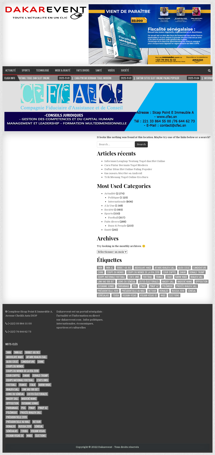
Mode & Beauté (62, 70)
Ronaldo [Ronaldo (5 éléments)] (164, 291)
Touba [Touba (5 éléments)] (116, 295)
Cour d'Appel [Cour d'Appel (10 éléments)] (169, 272)
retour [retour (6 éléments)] (152, 291)
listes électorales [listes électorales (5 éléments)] (149, 281)
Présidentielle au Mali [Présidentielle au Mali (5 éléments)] (133, 291)
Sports (26, 70)
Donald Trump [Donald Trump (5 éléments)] (197, 272)
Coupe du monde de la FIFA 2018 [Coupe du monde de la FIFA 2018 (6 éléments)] (143, 272)
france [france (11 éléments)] (159, 277)
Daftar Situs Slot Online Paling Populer (128, 169)
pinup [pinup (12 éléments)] (143, 286)
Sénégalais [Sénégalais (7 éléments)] (103, 295)
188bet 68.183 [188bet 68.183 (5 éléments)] (124, 267)
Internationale (117, 201)
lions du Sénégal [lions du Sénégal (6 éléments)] (126, 281)
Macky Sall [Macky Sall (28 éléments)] (168, 281)
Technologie (42, 70)
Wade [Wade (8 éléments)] (163, 295)
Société (125, 70)
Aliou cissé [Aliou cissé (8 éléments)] (184, 267)
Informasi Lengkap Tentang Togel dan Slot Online (134, 161)
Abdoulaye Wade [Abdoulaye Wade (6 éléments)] (143, 267)
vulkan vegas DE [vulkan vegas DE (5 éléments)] (148, 295)
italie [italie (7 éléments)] (169, 277)
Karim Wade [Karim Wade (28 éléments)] (181, 277)
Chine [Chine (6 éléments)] (100, 272)
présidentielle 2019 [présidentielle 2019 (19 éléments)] (108, 291)
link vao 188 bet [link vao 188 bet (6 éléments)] (106, 281)
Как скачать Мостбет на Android (123, 173)
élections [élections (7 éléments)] (174, 295)
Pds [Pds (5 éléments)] (135, 286)
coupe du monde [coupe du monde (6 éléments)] (115, 272)
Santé (99, 70)
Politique (113, 197)
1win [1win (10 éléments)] (100, 267)
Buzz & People (117, 225)
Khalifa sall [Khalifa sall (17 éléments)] (197, 277)
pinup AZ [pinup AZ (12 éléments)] (154, 286)
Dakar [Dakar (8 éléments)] (183, 272)
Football (113, 217)
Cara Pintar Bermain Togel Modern (126, 165)
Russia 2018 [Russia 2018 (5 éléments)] (178, 291)
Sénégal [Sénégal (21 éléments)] (192, 291)
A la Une (109, 205)
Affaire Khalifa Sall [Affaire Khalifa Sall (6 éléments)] (165, 267)
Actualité (10, 70)
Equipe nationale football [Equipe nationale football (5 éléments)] (111, 277)
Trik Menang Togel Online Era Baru (126, 177)
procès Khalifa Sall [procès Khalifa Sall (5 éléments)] (186, 286)
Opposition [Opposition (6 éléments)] (201, 281)
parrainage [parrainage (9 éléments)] (123, 286)
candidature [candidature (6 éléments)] (199, 267)
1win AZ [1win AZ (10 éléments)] (109, 267)
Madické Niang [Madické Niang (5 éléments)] (184, 281)
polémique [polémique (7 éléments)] (167, 286)
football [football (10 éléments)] (147, 277)
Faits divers (82, 70)
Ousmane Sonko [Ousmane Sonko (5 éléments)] (106, 286)
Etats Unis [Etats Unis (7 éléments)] (133, 277)
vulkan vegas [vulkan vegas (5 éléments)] (130, 295)
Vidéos (111, 70)
